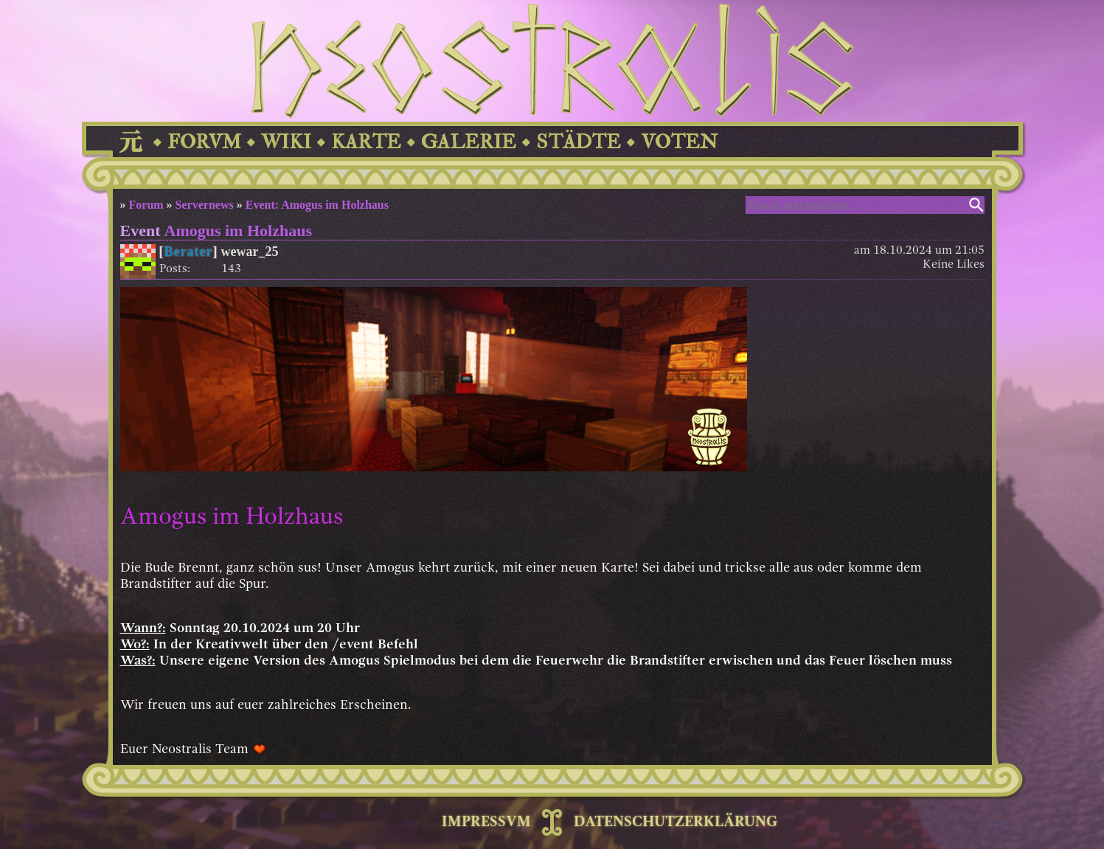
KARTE (366, 142)
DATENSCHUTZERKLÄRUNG (675, 822)
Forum (146, 204)
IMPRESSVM (486, 822)
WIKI (286, 142)
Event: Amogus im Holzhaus (317, 204)
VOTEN (679, 142)
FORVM (204, 142)
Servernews (205, 204)
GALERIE (468, 142)
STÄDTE (578, 142)
